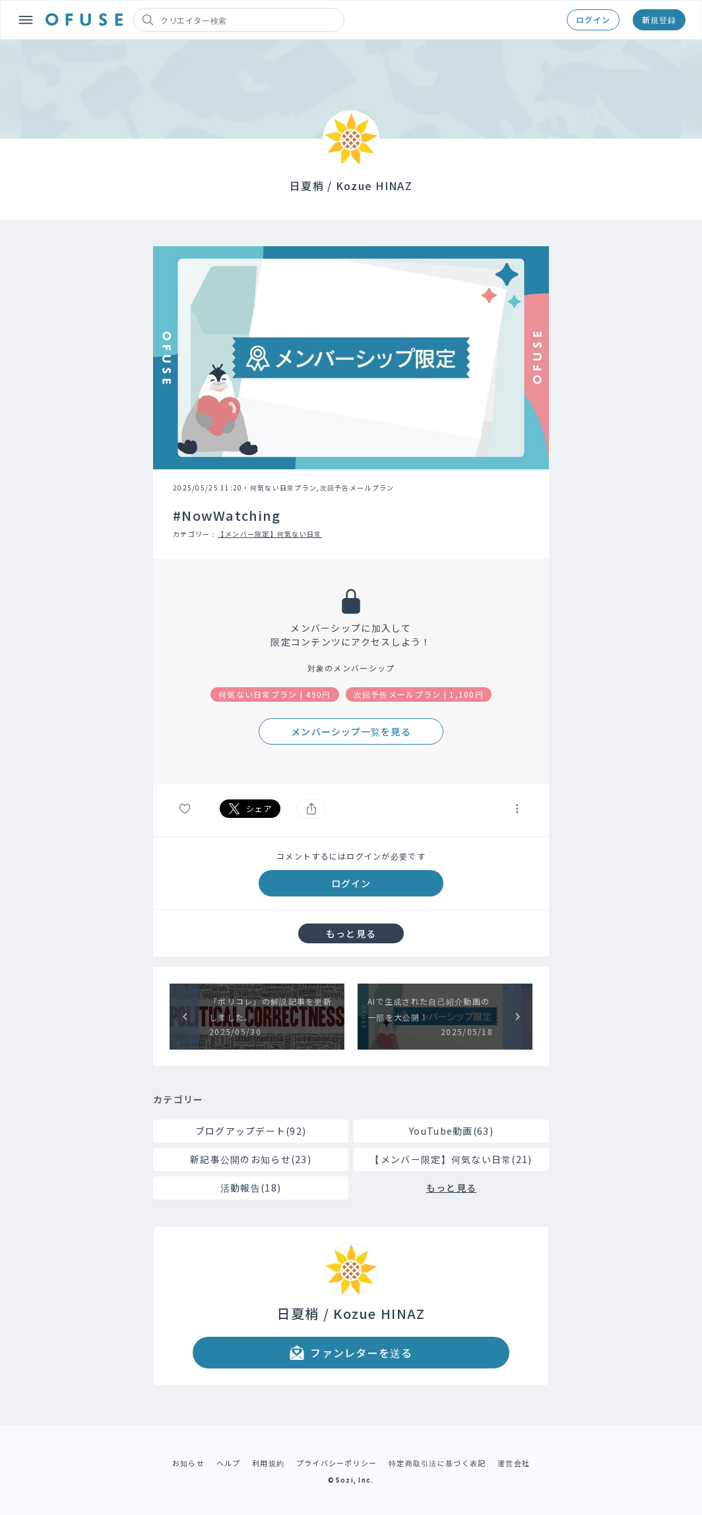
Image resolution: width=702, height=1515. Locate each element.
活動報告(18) (250, 1187)
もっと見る (351, 933)
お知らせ (188, 1463)
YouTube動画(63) (451, 1130)
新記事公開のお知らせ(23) (250, 1159)
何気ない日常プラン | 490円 (274, 694)
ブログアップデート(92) (251, 1130)
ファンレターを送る (351, 1353)
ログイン (593, 19)
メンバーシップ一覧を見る (350, 731)
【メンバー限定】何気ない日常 (270, 534)
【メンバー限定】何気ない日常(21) (451, 1159)
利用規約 (268, 1463)
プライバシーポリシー (336, 1463)
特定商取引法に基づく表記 (437, 1463)
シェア (250, 808)
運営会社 (513, 1463)
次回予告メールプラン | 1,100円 (419, 694)
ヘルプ (228, 1463)
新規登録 (659, 19)
